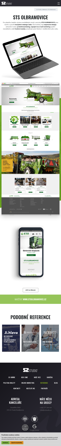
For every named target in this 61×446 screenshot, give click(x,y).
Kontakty (16, 388)
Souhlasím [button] (5, 442)
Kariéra (50, 377)
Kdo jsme (24, 377)
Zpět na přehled (30, 290)
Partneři (44, 388)
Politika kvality (9, 383)
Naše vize (37, 377)
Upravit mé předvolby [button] (16, 442)
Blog (56, 383)
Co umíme (11, 377)
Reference (44, 9)
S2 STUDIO (38, 9)
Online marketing (27, 383)
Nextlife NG (30, 388)
